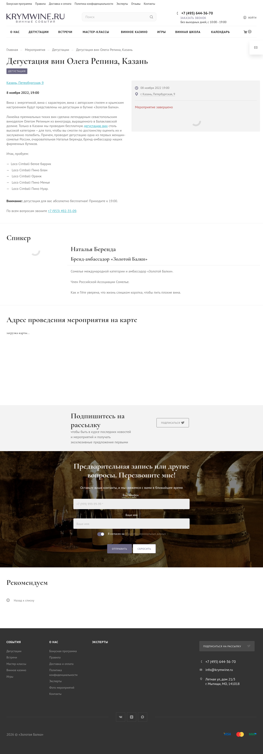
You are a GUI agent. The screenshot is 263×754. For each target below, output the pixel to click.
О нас (53, 642)
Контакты (149, 4)
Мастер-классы (16, 664)
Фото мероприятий (61, 687)
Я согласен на (137, 534)
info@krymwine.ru (219, 669)
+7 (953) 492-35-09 (62, 211)
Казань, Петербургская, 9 (25, 82)
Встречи (11, 657)
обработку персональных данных (145, 534)
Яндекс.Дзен (131, 717)
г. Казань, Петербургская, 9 (158, 94)
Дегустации (13, 651)
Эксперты (122, 4)
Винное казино (16, 670)
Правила (40, 4)
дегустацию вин (96, 126)
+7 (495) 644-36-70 (197, 13)
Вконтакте (120, 717)
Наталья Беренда (93, 249)
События (13, 642)
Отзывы (135, 4)
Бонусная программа (19, 4)
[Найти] (151, 16)
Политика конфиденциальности (94, 4)
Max (142, 717)
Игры (9, 676)
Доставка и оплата (60, 4)
